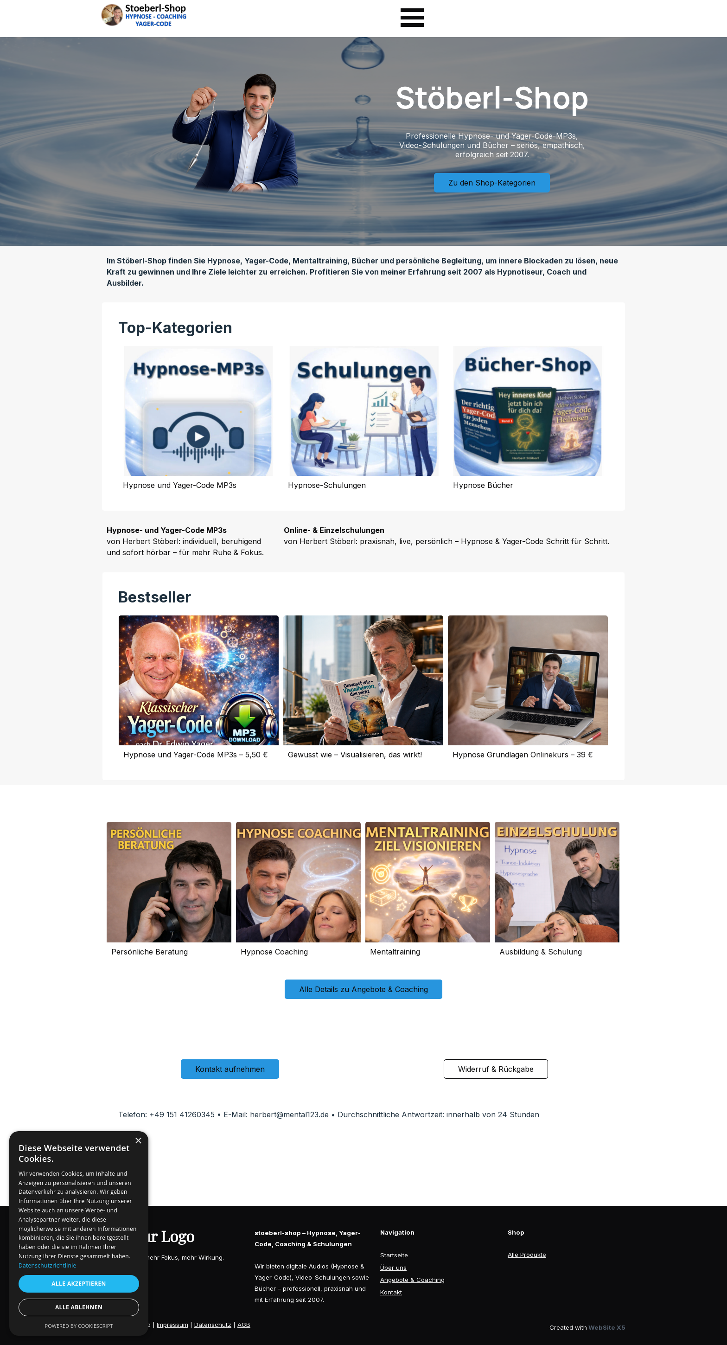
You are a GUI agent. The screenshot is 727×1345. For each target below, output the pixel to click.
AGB (243, 1324)
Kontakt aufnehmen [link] (230, 1069)
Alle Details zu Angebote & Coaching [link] (363, 989)
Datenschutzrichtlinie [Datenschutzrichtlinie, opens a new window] (48, 1265)
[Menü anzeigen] (412, 17)
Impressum (172, 1324)
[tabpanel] (364, 271)
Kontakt (391, 1292)
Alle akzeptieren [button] (78, 1283)
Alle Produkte (527, 1254)
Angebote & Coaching (412, 1279)
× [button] (137, 1141)
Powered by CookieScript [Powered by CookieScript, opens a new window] (79, 1325)
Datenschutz (212, 1324)
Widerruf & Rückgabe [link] (496, 1069)
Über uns (393, 1267)
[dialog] (78, 1233)
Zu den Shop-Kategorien (492, 182)
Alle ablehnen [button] (78, 1307)
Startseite (394, 1255)
